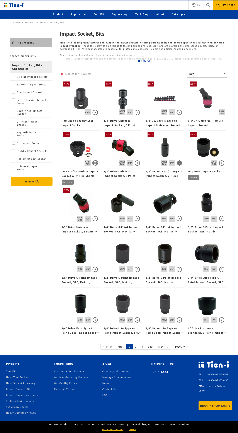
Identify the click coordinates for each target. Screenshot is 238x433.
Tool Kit (98, 14)
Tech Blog (142, 14)
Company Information (115, 371)
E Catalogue (160, 371)
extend (145, 61)
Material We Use (64, 389)
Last (150, 346)
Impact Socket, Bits (18, 389)
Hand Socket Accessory (21, 383)
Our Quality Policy (65, 383)
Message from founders (116, 377)
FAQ (104, 395)
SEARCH (32, 181)
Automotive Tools (17, 406)
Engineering (120, 14)
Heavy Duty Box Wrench (21, 412)
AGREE (132, 429)
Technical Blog (163, 364)
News (105, 383)
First (121, 346)
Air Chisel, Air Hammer (20, 400)
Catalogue (178, 14)
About (160, 14)
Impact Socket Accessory (22, 395)
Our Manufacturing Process (71, 377)
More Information (112, 429)
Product (58, 14)
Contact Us (109, 389)
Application (78, 14)
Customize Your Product (69, 371)
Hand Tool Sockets (18, 377)
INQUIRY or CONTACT (215, 405)
